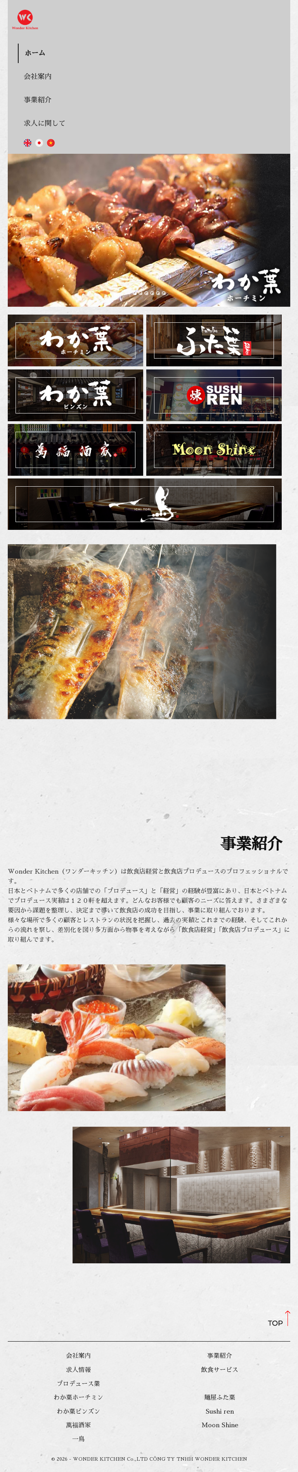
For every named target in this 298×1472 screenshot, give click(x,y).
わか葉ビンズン (78, 1412)
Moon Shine (219, 1425)
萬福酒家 (78, 1425)
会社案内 (38, 76)
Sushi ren (220, 1412)
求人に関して (45, 123)
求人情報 (78, 1370)
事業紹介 (38, 100)
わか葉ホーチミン (78, 1398)
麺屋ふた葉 (219, 1398)
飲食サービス (219, 1370)
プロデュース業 (78, 1384)
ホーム (34, 53)
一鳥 (78, 1439)
